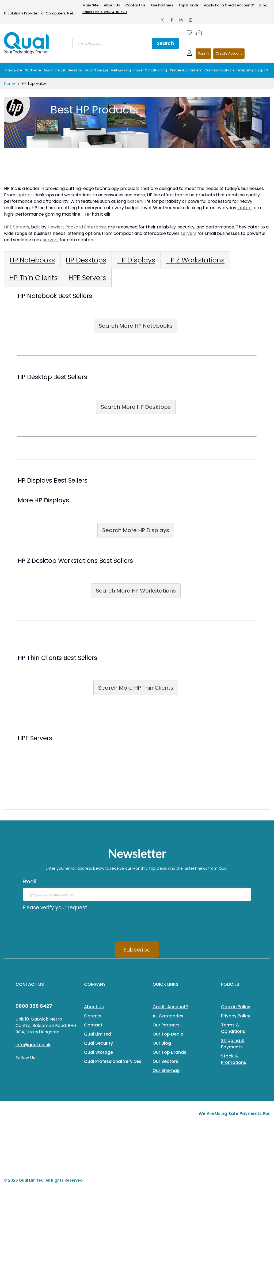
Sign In (203, 53)
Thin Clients (44, 658)
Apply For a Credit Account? (229, 5)
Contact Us (135, 5)
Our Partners (162, 5)
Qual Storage (98, 1052)
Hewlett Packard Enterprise (77, 227)
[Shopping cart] (200, 32)
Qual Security (98, 1043)
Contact (93, 1025)
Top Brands (188, 5)
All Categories (168, 1016)
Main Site (90, 5)
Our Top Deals (168, 1034)
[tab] (32, 260)
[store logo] (27, 43)
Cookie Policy (235, 1007)
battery (135, 201)
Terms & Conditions (233, 1028)
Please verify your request (56, 907)
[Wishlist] (189, 32)
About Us (112, 5)
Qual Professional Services (112, 1061)
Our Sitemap (166, 1070)
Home (10, 83)
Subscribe (137, 949)
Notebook (42, 296)
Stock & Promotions (233, 1059)
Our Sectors (165, 1061)
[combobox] (112, 43)
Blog (263, 5)
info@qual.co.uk (33, 1045)
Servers (21, 227)
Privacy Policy (235, 1016)
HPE (8, 227)
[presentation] (63, 924)
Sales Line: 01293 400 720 (104, 11)
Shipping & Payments (233, 1043)
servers (188, 233)
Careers (92, 1016)
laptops (24, 195)
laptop (244, 208)
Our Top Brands (169, 1052)
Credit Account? (170, 1007)
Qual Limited (97, 1034)
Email (30, 881)
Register (229, 53)
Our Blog (162, 1043)
